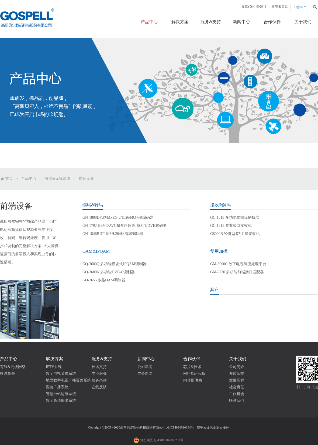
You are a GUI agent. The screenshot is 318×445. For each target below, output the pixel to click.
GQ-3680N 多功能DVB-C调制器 (108, 272)
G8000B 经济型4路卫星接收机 (235, 234)
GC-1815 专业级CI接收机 (231, 226)
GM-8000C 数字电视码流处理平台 (238, 264)
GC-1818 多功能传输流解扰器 (234, 217)
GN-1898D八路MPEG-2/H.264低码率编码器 (118, 217)
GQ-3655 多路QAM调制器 (103, 280)
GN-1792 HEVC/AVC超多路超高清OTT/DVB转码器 (124, 226)
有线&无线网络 (57, 179)
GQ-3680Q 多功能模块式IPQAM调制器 (114, 264)
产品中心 (28, 179)
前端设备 (86, 179)
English (298, 7)
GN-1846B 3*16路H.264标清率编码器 (112, 234)
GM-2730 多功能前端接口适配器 (237, 272)
